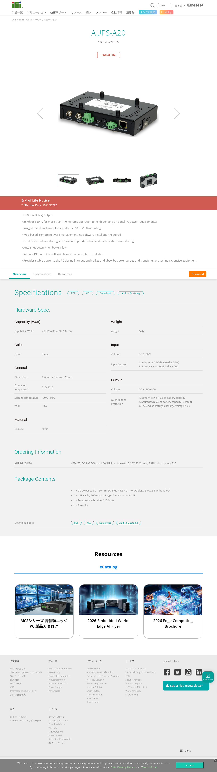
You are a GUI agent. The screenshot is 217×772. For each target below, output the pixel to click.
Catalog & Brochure (58, 720)
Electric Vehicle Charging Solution (103, 675)
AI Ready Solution (95, 679)
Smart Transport (95, 694)
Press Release (55, 735)
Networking (54, 672)
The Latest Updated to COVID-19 (26, 672)
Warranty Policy (133, 690)
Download (198, 274)
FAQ (127, 675)
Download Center (57, 724)
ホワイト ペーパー (57, 742)
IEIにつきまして (18, 668)
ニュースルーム (56, 731)
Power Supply (55, 687)
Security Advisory (133, 679)
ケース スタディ (56, 716)
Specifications (42, 274)
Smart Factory (93, 690)
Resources (65, 274)
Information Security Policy (23, 690)
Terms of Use (149, 767)
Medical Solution (95, 687)
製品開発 (14, 679)
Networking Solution (97, 683)
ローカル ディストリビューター (26, 720)
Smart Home (93, 702)
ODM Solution (94, 668)
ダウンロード (132, 694)
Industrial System (56, 679)
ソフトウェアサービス (136, 687)
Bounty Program (133, 683)
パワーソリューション (46, 19)
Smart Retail (92, 698)
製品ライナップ (18, 675)
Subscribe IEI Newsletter (60, 739)
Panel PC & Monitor (58, 683)
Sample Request (18, 716)
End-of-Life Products (22, 19)
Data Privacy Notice (123, 767)
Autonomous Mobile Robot (100, 672)
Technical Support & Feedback (140, 672)
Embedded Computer (59, 675)
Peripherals (54, 690)
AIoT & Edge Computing (60, 668)
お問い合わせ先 (18, 694)
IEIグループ (15, 683)
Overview (20, 274)
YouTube (52, 727)
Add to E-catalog (130, 293)
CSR (12, 687)
